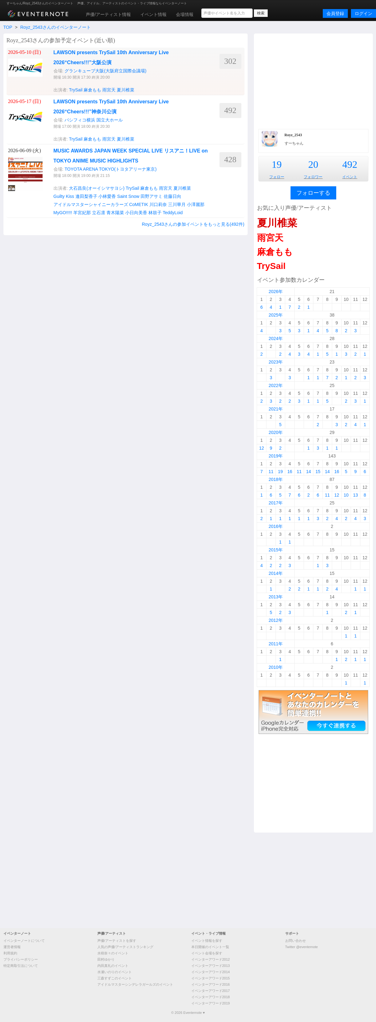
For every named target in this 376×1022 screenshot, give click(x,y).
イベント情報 (153, 14)
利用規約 (10, 953)
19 (277, 164)
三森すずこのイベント (114, 978)
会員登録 (335, 13)
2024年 (276, 338)
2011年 (276, 643)
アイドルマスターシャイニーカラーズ (91, 204)
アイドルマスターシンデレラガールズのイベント (135, 984)
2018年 (276, 479)
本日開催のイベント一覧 (210, 947)
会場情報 (184, 14)
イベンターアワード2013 (210, 966)
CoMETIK (138, 204)
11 (271, 471)
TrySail (75, 89)
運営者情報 (12, 947)
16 (289, 471)
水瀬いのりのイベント (114, 972)
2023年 (276, 361)
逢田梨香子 (86, 196)
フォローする (313, 193)
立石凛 (98, 212)
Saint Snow (128, 196)
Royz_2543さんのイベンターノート (55, 27)
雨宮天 (109, 89)
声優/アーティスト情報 (108, 14)
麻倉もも (92, 89)
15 (318, 471)
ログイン (363, 13)
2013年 (276, 596)
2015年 (276, 549)
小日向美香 (136, 212)
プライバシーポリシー (20, 959)
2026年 (276, 291)
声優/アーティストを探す (116, 940)
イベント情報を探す (206, 940)
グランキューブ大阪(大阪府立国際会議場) (105, 70)
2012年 (276, 620)
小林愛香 (107, 196)
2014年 (276, 573)
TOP (7, 27)
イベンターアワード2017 (210, 991)
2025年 (276, 314)
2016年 (276, 526)
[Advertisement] (313, 80)
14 (308, 471)
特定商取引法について (20, 966)
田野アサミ (151, 196)
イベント (349, 177)
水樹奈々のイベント (112, 953)
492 (349, 164)
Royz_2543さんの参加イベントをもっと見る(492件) (193, 224)
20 (313, 164)
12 (261, 448)
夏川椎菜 (125, 89)
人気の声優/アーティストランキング (125, 947)
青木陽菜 (115, 212)
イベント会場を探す (206, 953)
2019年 (276, 455)
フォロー (276, 177)
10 (346, 495)
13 (355, 495)
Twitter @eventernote (301, 947)
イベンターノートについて (24, 940)
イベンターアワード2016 (210, 984)
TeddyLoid (173, 212)
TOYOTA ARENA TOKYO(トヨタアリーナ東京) (110, 169)
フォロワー (313, 177)
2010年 (276, 667)
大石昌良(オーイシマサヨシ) (96, 188)
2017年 (276, 502)
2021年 (276, 408)
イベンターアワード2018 (210, 997)
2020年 (276, 432)
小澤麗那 (195, 204)
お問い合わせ (295, 940)
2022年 (276, 385)
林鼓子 (155, 212)
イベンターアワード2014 (210, 972)
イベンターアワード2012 (210, 959)
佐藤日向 (172, 196)
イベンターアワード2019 (210, 1003)
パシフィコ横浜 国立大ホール (93, 119)
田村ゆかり (106, 959)
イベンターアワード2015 (210, 978)
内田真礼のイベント (112, 966)
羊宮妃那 (82, 212)
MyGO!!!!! (63, 212)
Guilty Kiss (64, 196)
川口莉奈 (158, 204)
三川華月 (177, 204)
